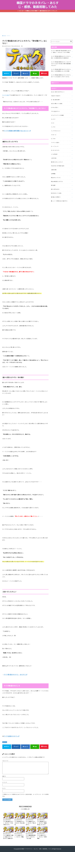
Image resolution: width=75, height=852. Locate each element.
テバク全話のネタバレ (11, 736)
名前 (4, 776)
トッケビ (53, 127)
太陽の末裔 (53, 169)
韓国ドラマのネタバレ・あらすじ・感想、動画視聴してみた (38, 5)
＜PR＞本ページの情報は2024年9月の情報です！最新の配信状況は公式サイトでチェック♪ (38, 10)
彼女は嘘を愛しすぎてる (57, 181)
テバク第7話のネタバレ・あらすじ (15, 674)
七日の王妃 (53, 158)
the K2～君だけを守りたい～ (58, 92)
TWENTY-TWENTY (55, 95)
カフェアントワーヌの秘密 (57, 115)
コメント (5, 760)
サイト (4, 788)
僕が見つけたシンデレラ (57, 162)
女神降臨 (53, 173)
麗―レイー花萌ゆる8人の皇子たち (59, 201)
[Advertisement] (37, 23)
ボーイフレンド (54, 146)
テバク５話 (5, 95)
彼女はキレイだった (55, 177)
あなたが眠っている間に (57, 103)
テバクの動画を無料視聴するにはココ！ (16, 131)
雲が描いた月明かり (55, 197)
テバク (5, 742)
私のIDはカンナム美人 (56, 193)
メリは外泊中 (54, 154)
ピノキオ (53, 138)
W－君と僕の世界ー (55, 99)
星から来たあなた (55, 189)
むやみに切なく (54, 107)
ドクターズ (53, 134)
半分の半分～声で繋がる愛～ (58, 165)
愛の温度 (53, 185)
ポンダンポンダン (55, 150)
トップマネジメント (55, 130)
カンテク (53, 119)
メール (4, 782)
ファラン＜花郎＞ (55, 142)
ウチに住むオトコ (55, 111)
